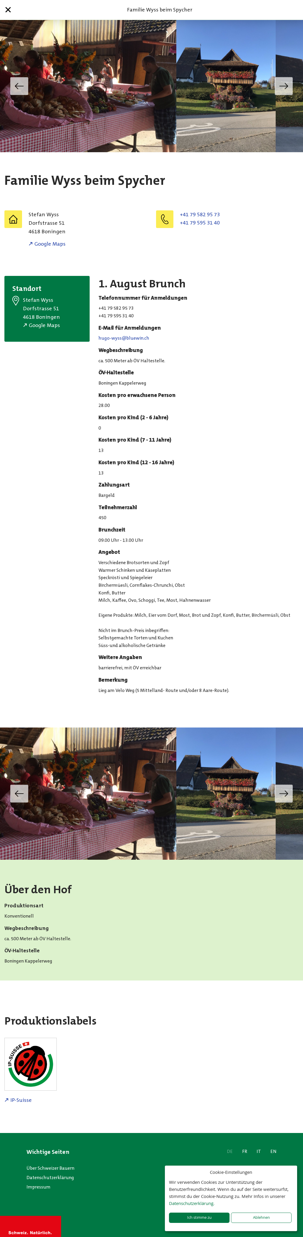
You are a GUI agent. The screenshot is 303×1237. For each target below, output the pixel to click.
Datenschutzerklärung (50, 1177)
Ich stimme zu (199, 1217)
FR (244, 1151)
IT (259, 1151)
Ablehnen (261, 1217)
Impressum (38, 1187)
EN (273, 1151)
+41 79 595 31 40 (200, 222)
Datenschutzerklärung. (192, 1203)
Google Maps (50, 243)
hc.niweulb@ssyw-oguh (123, 338)
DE (230, 1151)
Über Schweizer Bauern (50, 1168)
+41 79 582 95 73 (200, 214)
